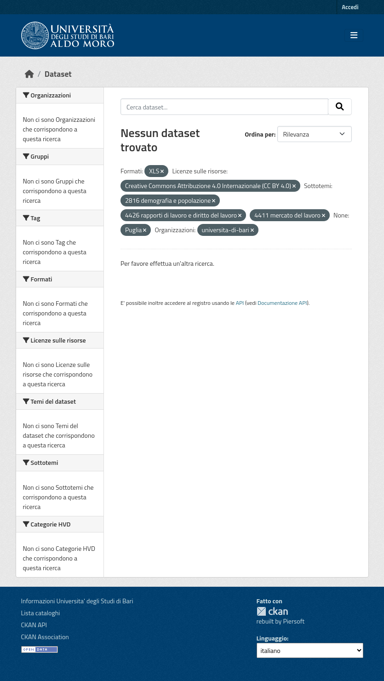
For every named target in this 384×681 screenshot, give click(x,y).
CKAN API (34, 624)
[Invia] (340, 106)
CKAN (272, 611)
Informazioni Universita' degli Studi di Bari (77, 601)
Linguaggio (272, 638)
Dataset (58, 74)
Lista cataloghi (40, 613)
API (240, 302)
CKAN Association (45, 636)
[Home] (29, 74)
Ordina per (259, 134)
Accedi (350, 6)
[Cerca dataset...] (224, 106)
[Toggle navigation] (353, 35)
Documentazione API (282, 302)
